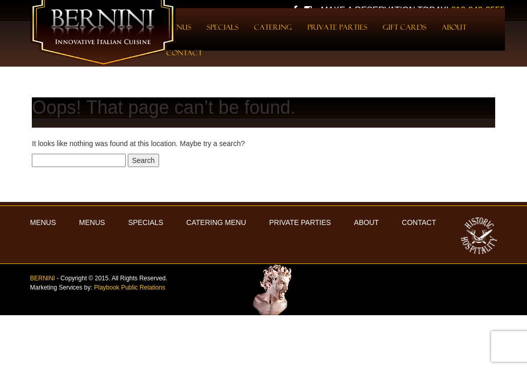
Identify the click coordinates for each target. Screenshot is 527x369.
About (454, 27)
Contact (184, 53)
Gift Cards (404, 27)
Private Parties (337, 27)
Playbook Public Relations (129, 287)
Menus (92, 222)
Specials (223, 27)
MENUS (43, 222)
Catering (273, 27)
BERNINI (42, 278)
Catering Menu (216, 222)
